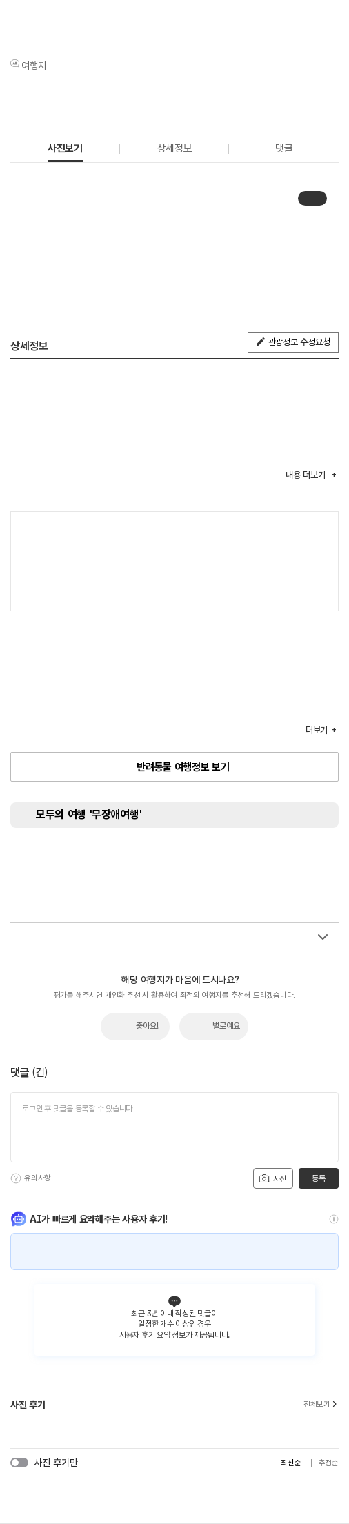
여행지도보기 (321, 529)
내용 (307, 475)
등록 (318, 1178)
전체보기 (321, 1405)
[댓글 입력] (174, 1127)
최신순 (291, 1462)
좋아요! (147, 1026)
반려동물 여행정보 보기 (183, 767)
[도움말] (15, 1178)
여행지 (33, 65)
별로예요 (226, 1026)
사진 (272, 1178)
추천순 (329, 1462)
